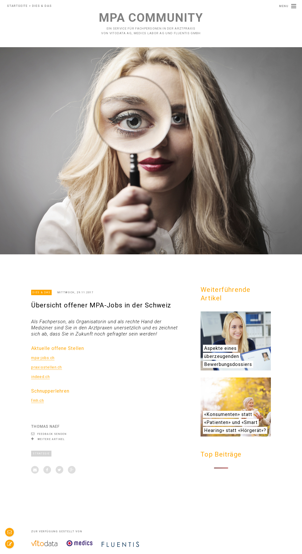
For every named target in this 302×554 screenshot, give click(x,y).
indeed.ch (40, 376)
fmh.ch (37, 400)
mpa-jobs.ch (43, 358)
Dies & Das (42, 6)
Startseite (17, 6)
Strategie (41, 453)
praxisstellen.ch (46, 367)
